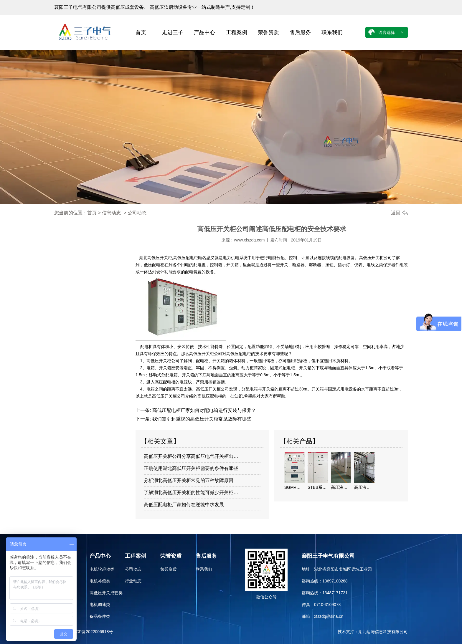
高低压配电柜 (185, 257)
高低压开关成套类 (106, 592)
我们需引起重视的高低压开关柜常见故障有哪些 (201, 418)
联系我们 (332, 32)
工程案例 (236, 32)
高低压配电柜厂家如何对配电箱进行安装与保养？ (203, 410)
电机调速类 (100, 604)
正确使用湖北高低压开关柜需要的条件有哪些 (191, 468)
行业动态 (133, 581)
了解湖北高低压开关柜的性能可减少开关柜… (191, 492)
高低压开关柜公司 (375, 257)
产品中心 (204, 32)
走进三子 (172, 32)
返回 (395, 212)
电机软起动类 (102, 569)
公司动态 (133, 569)
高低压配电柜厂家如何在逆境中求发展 (184, 504)
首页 (141, 32)
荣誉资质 (268, 32)
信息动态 (111, 212)
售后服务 (300, 32)
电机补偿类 (100, 581)
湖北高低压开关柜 (155, 257)
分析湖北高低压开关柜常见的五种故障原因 (188, 480)
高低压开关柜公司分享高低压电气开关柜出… (191, 456)
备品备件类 (100, 616)
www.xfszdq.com (249, 240)
